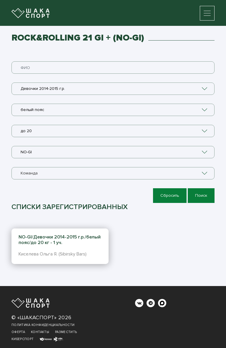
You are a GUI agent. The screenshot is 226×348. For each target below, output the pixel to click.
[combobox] (113, 89)
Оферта (18, 332)
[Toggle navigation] (207, 13)
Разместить (66, 332)
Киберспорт (22, 339)
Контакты (40, 332)
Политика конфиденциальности (42, 325)
